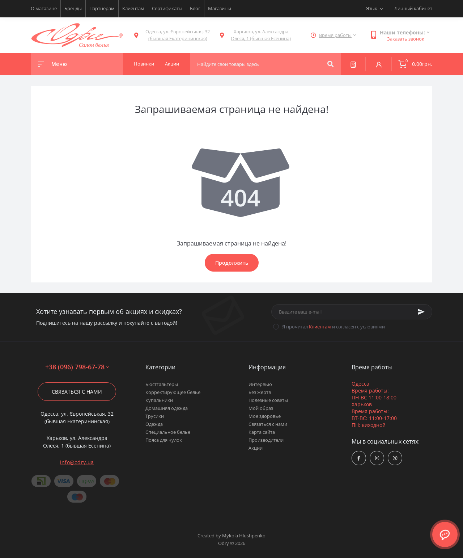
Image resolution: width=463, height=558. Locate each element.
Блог (195, 8)
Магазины (219, 8)
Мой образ (261, 408)
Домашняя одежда (166, 408)
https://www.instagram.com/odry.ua (377, 458)
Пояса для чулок (163, 440)
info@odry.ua (77, 462)
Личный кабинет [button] (413, 8)
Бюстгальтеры (161, 384)
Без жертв (260, 392)
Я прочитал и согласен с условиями (333, 327)
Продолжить (231, 262)
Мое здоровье (265, 416)
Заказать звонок (405, 39)
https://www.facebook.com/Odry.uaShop (358, 458)
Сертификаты (167, 8)
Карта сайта (262, 432)
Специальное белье (167, 432)
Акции (256, 448)
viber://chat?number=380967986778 (395, 458)
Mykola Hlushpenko (244, 535)
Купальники (159, 400)
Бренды (73, 8)
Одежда (154, 424)
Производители (266, 440)
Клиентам (133, 8)
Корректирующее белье (172, 392)
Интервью (260, 384)
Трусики (154, 416)
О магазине (44, 8)
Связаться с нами (77, 391)
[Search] (330, 64)
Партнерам (102, 8)
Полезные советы (268, 400)
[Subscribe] (421, 311)
